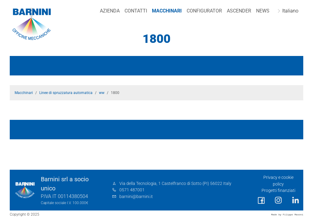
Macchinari (167, 11)
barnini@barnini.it (136, 196)
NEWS (262, 11)
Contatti (136, 11)
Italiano (290, 11)
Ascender (239, 11)
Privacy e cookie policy (278, 181)
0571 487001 (132, 190)
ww (101, 93)
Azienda (110, 11)
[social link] (261, 200)
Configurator (204, 11)
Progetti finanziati (278, 190)
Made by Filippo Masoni (287, 214)
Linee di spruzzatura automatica (66, 93)
